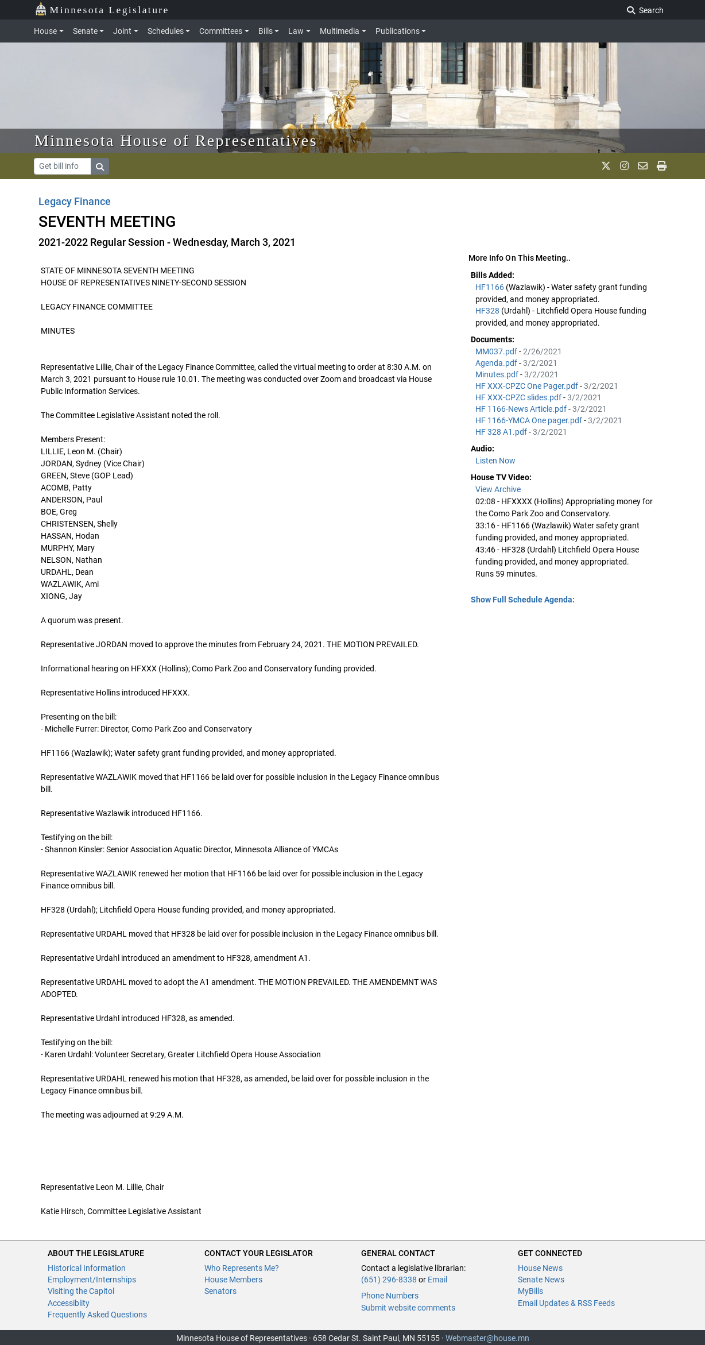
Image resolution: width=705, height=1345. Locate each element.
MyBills (530, 1291)
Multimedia (339, 31)
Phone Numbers (390, 1295)
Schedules (166, 31)
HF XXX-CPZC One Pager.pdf (527, 386)
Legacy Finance (74, 201)
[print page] (661, 166)
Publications (397, 31)
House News (540, 1268)
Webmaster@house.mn (487, 1338)
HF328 (488, 310)
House (45, 31)
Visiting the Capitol (81, 1291)
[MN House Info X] (605, 166)
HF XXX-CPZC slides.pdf (519, 397)
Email (437, 1279)
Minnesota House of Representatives (175, 140)
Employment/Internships (92, 1279)
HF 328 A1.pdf (502, 431)
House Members (233, 1279)
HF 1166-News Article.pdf (521, 408)
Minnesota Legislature (101, 9)
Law (296, 31)
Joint (122, 31)
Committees (220, 31)
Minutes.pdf (497, 374)
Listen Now (495, 460)
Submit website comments (408, 1307)
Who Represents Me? (241, 1268)
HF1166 (490, 287)
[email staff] (642, 166)
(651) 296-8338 (389, 1279)
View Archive (498, 489)
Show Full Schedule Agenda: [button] (523, 599)
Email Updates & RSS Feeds (566, 1303)
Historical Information (87, 1268)
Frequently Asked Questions (97, 1314)
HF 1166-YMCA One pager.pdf (529, 420)
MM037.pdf (497, 351)
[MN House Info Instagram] (624, 166)
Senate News (541, 1279)
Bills (265, 31)
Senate (85, 31)
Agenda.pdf (497, 363)
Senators (220, 1291)
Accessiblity (69, 1303)
